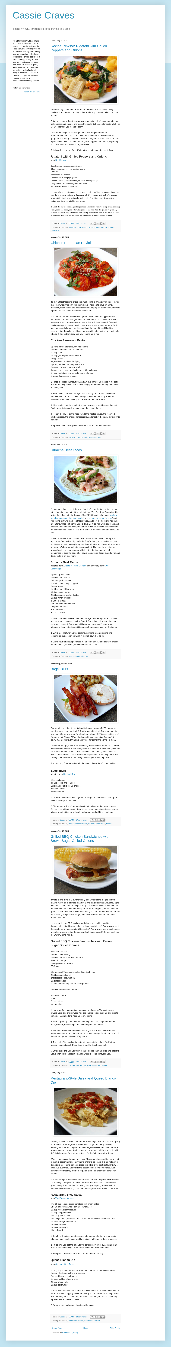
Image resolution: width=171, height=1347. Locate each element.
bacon (71, 824)
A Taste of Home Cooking (74, 566)
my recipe (93, 437)
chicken (72, 437)
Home (86, 1328)
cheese (80, 1321)
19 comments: (81, 1061)
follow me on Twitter (32, 92)
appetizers (73, 1321)
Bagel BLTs (59, 669)
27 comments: (81, 433)
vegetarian (56, 230)
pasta (79, 227)
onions (94, 1065)
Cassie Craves (43, 15)
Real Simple (60, 160)
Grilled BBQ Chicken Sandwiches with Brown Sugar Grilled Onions (80, 839)
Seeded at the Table (64, 1264)
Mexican (84, 656)
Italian (78, 437)
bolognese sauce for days (100, 518)
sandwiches (100, 824)
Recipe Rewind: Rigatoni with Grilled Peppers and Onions (79, 48)
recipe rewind (94, 227)
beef (70, 656)
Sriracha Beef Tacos (66, 450)
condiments (88, 1321)
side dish (104, 227)
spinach (111, 227)
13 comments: (81, 223)
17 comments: (81, 820)
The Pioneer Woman (64, 1198)
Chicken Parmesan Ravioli (71, 243)
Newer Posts (56, 1328)
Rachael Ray (69, 774)
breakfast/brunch (80, 824)
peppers (85, 227)
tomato (108, 824)
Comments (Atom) (70, 1333)
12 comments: (81, 652)
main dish (72, 227)
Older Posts (115, 1328)
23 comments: (81, 1317)
